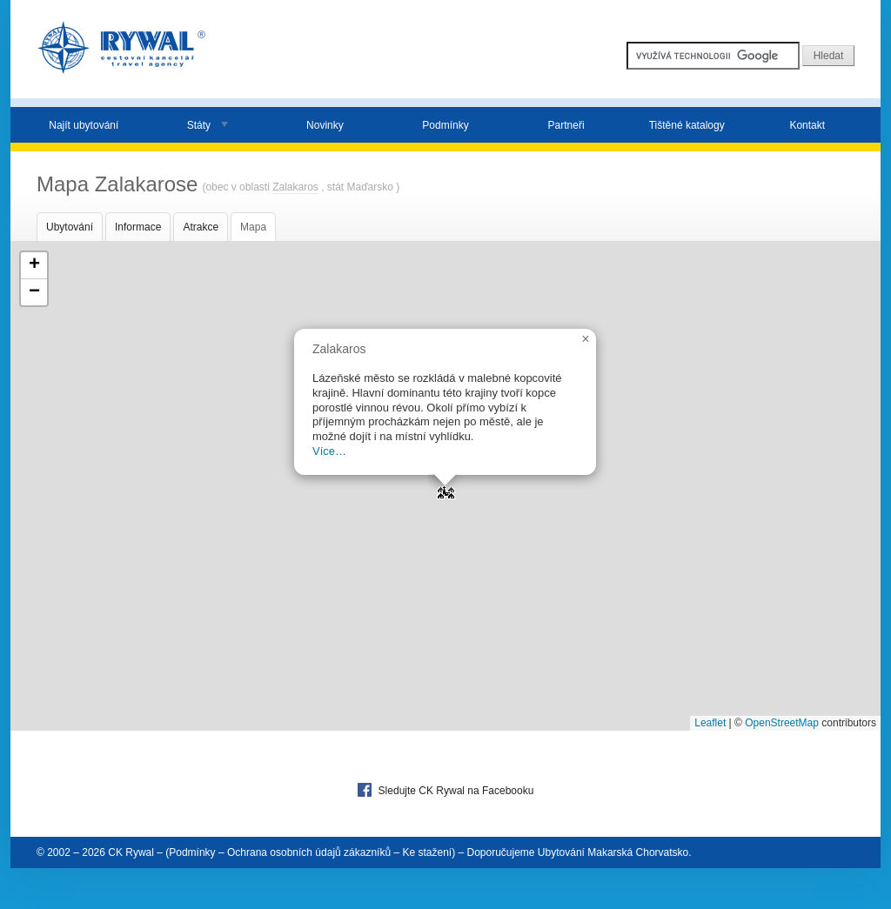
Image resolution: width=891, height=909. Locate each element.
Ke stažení (427, 852)
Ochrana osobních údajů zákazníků (309, 852)
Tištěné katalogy (687, 125)
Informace (138, 227)
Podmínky (445, 125)
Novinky (325, 125)
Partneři (566, 125)
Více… (329, 451)
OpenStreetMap (782, 723)
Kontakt (807, 125)
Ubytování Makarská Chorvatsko (613, 852)
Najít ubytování (83, 125)
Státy (199, 125)
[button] (445, 487)
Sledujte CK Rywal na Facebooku (446, 790)
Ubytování (69, 227)
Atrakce (200, 227)
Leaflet (710, 723)
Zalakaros (295, 187)
